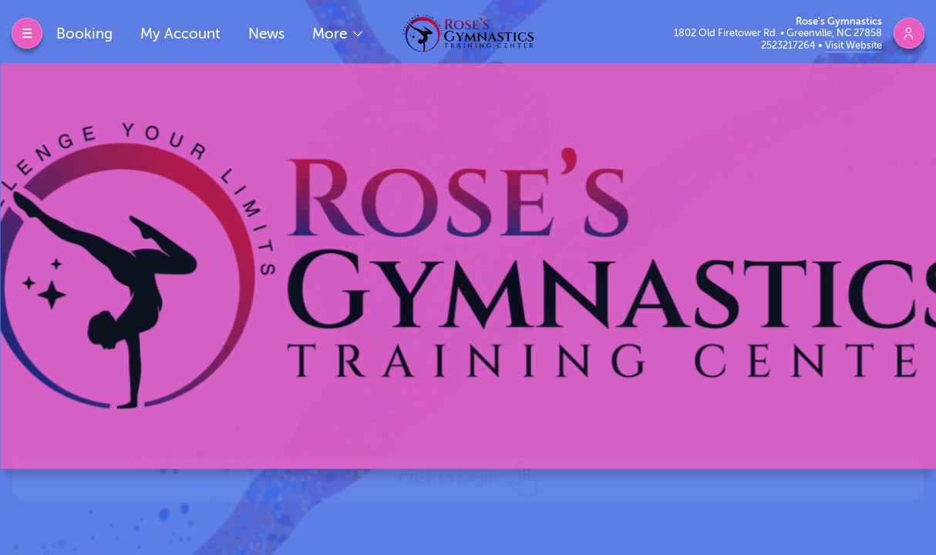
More (331, 33)
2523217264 (789, 45)
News (266, 33)
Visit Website (853, 45)
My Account (180, 33)
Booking (84, 33)
